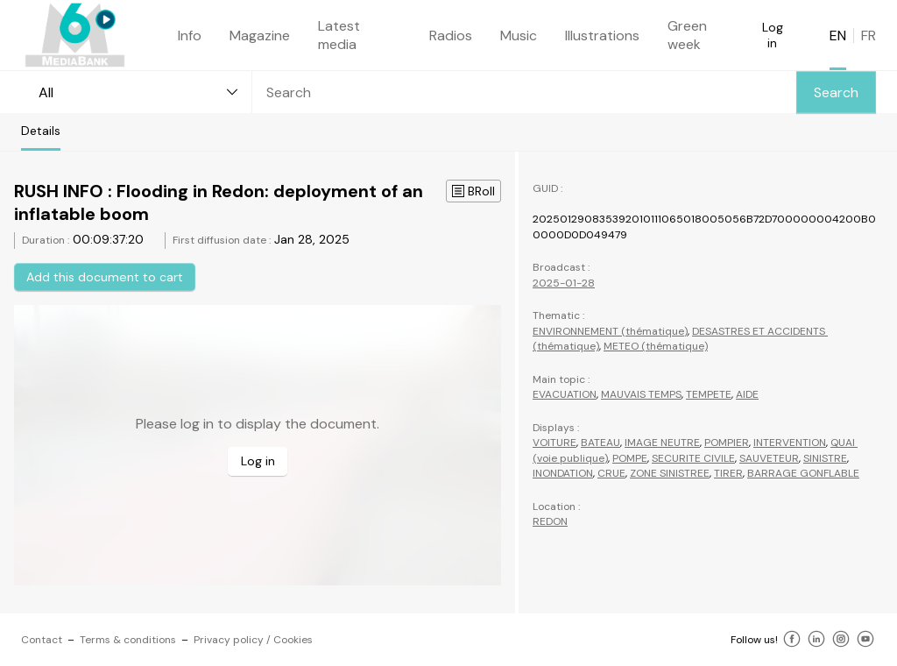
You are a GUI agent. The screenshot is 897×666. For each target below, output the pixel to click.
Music (518, 35)
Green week (687, 35)
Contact (41, 640)
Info (189, 35)
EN (838, 35)
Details (40, 130)
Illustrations (602, 35)
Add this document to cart (104, 277)
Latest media (339, 35)
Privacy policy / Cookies (253, 640)
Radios (450, 35)
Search (836, 92)
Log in (772, 35)
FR (868, 35)
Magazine (260, 35)
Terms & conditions (128, 640)
